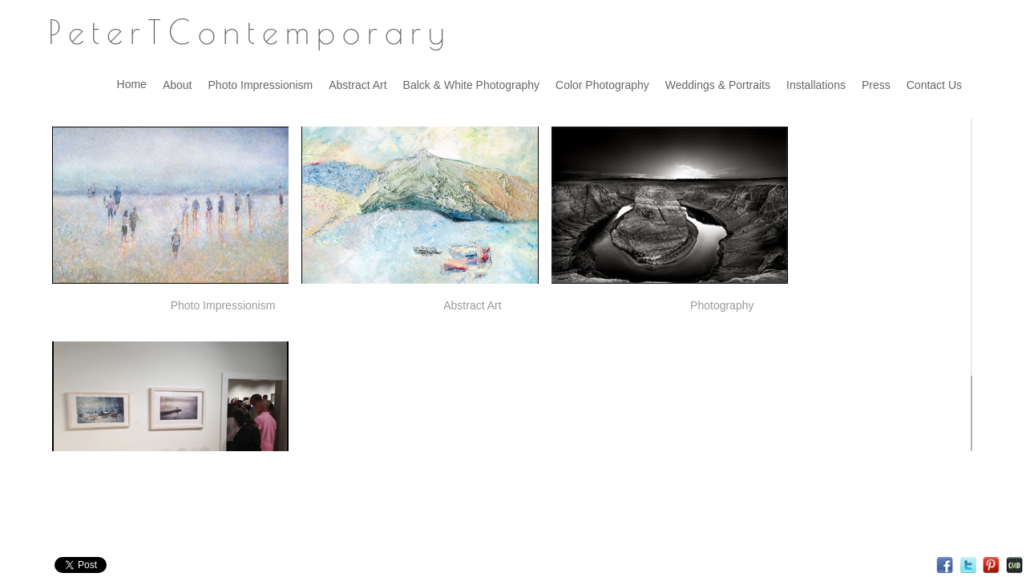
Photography (721, 305)
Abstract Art (472, 305)
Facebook (944, 565)
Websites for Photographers (1014, 565)
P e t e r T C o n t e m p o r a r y (246, 32)
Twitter (967, 565)
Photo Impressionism (223, 305)
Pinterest (991, 565)
